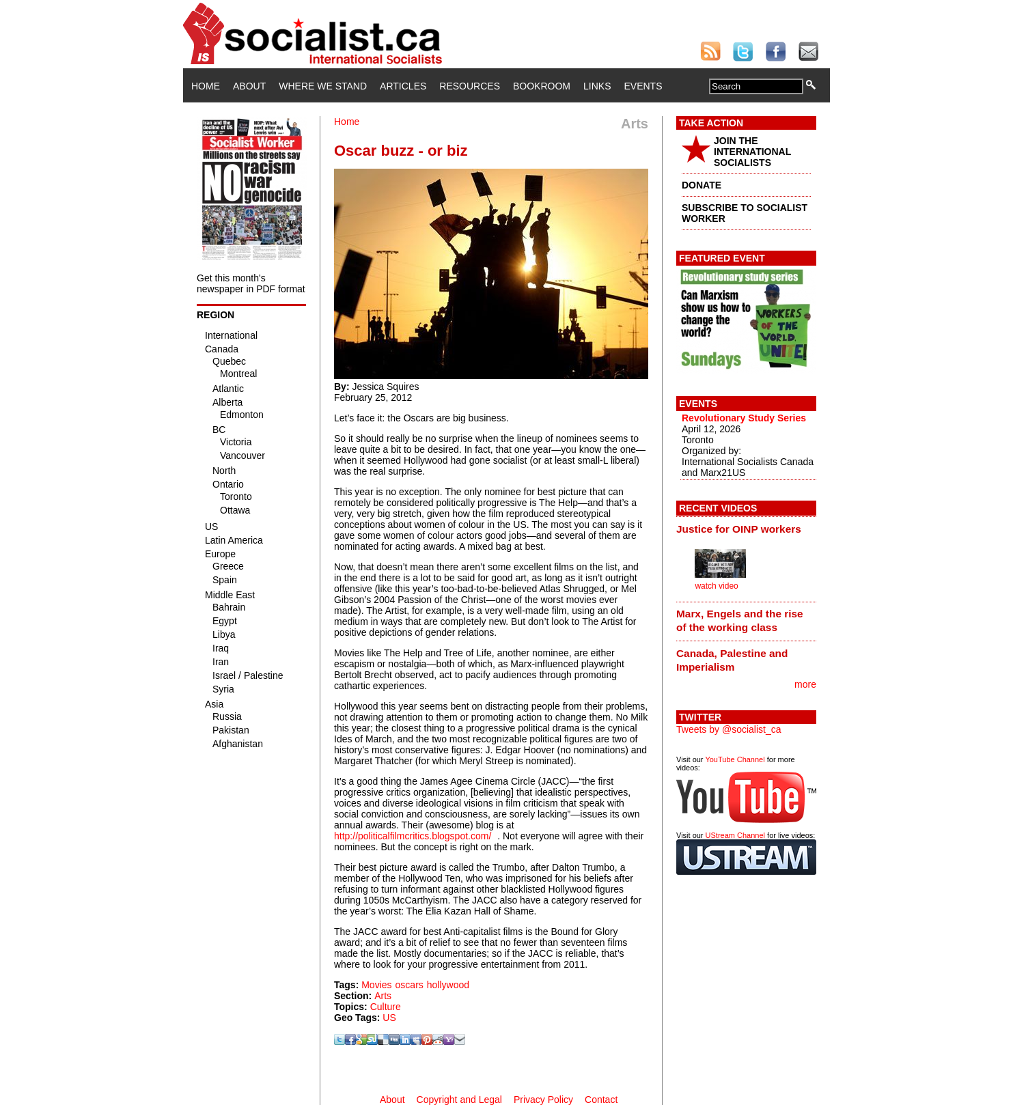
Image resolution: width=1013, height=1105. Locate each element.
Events (643, 86)
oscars (410, 984)
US (389, 1017)
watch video (716, 586)
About (249, 86)
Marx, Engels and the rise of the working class (739, 620)
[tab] (746, 528)
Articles (403, 86)
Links (597, 86)
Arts (382, 995)
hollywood (448, 984)
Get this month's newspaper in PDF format (251, 283)
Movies (376, 984)
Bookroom (541, 86)
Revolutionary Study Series (744, 417)
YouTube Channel (734, 759)
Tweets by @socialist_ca (728, 729)
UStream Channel (735, 835)
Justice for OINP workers (738, 529)
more (805, 684)
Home (205, 86)
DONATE (701, 185)
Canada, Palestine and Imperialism (732, 660)
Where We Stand (323, 86)
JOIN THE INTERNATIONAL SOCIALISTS (752, 151)
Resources (469, 86)
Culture (385, 1006)
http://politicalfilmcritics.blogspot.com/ (412, 835)
